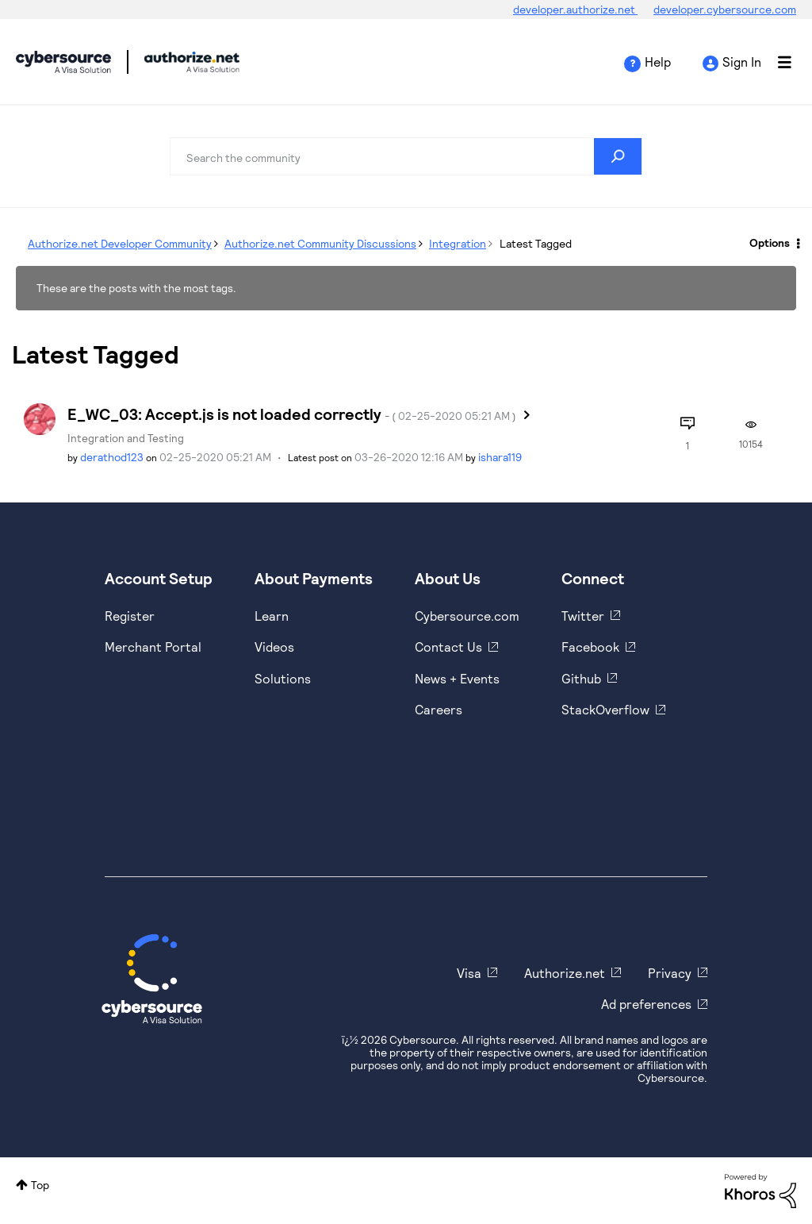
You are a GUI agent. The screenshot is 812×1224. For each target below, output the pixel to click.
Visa (469, 972)
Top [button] (40, 1184)
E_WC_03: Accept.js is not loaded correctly (291, 413)
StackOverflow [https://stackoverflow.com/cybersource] (605, 709)
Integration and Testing (125, 438)
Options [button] (769, 242)
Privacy (669, 972)
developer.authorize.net (575, 9)
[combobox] (406, 156)
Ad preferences (646, 1003)
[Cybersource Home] (151, 979)
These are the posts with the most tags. (136, 287)
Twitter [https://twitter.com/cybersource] (582, 615)
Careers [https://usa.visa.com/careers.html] (438, 709)
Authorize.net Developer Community (120, 243)
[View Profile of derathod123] (112, 457)
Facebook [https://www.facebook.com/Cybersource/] (590, 646)
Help (658, 61)
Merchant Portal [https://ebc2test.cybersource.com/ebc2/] (153, 646)
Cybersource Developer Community (63, 62)
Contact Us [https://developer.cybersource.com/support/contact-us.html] (448, 646)
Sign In (741, 61)
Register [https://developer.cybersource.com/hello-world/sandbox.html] (130, 615)
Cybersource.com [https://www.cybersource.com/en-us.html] (467, 615)
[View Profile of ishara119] (500, 457)
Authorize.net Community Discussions (320, 243)
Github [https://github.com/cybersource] (581, 678)
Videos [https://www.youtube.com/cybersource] (274, 646)
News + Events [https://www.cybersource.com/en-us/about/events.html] (457, 678)
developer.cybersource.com (724, 9)
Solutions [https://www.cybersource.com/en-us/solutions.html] (283, 678)
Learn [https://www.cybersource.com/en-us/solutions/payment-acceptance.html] (272, 615)
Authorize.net (564, 972)
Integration (457, 243)
